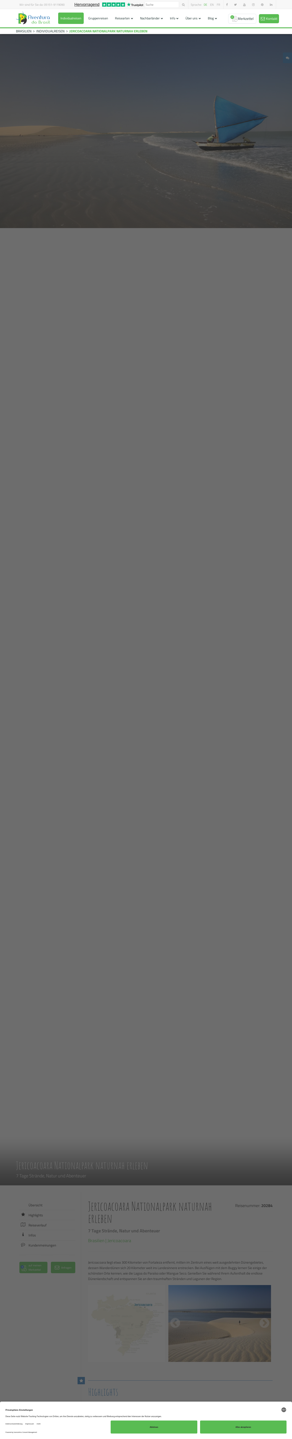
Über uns (191, 18)
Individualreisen (70, 18)
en (212, 4)
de (205, 4)
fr (218, 4)
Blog (211, 18)
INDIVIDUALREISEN (50, 31)
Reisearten (122, 18)
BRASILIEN (23, 31)
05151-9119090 (54, 4)
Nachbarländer (150, 18)
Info (172, 18)
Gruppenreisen (98, 18)
